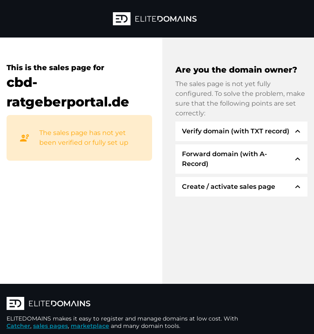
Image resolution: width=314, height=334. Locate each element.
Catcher (18, 326)
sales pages (50, 326)
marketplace (90, 326)
